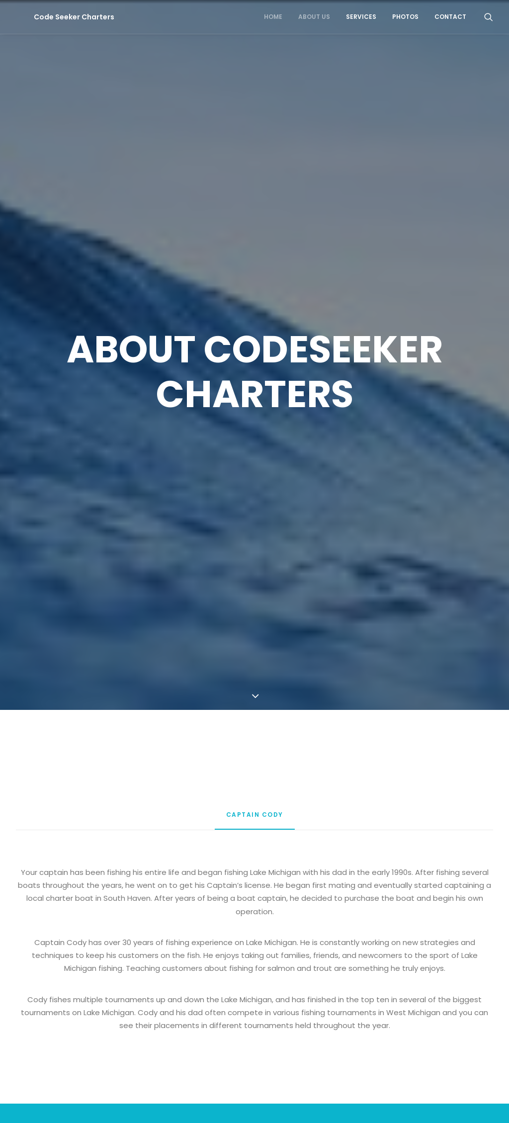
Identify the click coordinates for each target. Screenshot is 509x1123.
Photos (405, 16)
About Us (314, 16)
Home (273, 16)
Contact (450, 16)
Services (361, 16)
